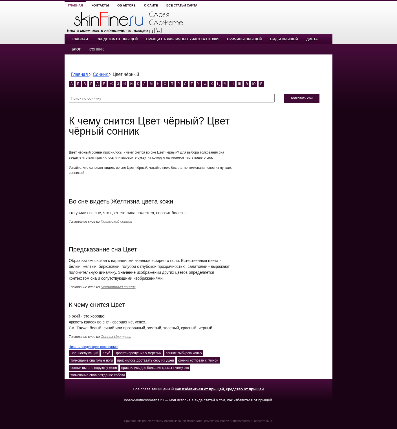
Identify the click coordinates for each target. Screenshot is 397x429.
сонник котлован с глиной (198, 360)
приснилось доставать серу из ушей (145, 360)
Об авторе (126, 5)
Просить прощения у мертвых (137, 353)
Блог (76, 49)
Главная (75, 5)
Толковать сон (301, 98)
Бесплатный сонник (118, 287)
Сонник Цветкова (116, 336)
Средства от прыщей (117, 39)
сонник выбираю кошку (184, 353)
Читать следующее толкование (93, 347)
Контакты (100, 5)
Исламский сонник (116, 221)
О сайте (151, 5)
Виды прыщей (284, 39)
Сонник (96, 49)
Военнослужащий (84, 353)
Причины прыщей (244, 39)
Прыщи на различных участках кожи (182, 39)
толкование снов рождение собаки (97, 375)
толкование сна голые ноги (91, 360)
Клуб (106, 353)
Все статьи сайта (181, 5)
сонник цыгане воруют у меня (93, 368)
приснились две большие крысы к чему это (155, 368)
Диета (311, 39)
